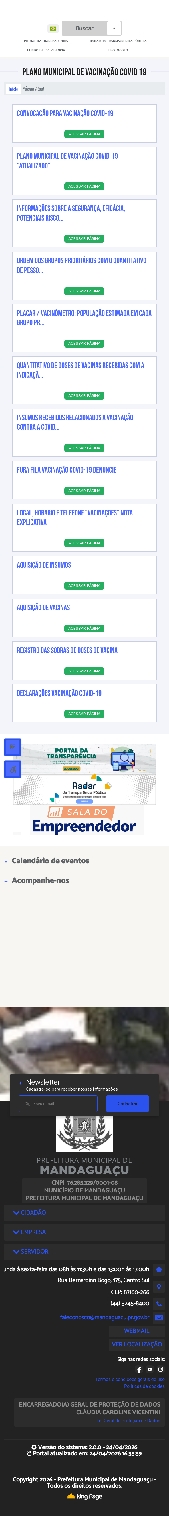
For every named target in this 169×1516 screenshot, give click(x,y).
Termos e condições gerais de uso (130, 1379)
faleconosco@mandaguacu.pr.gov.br (104, 1317)
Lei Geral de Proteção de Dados (128, 1420)
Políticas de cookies (144, 1386)
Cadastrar (128, 1103)
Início (13, 89)
